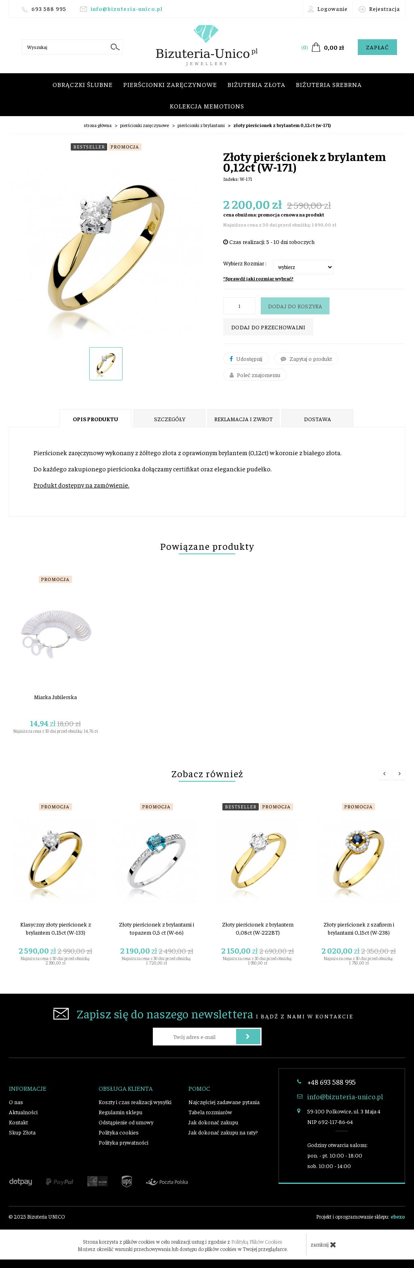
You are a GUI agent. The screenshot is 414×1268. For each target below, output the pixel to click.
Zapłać (377, 47)
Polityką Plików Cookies (256, 1241)
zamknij (323, 1244)
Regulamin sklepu (120, 1111)
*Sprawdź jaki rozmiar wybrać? (258, 278)
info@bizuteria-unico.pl (127, 8)
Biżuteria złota (256, 84)
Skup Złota (22, 1132)
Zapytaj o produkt (306, 358)
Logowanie (328, 9)
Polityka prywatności (123, 1142)
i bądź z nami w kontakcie (203, 1013)
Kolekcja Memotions (207, 106)
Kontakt (18, 1122)
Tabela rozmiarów (210, 1111)
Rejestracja (379, 9)
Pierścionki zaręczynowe (170, 84)
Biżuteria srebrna (329, 84)
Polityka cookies (119, 1132)
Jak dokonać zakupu (213, 1122)
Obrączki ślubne (83, 84)
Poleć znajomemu (255, 374)
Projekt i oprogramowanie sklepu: (360, 1216)
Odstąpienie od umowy (126, 1122)
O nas (16, 1101)
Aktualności (23, 1111)
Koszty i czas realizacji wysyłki (135, 1101)
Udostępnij (246, 358)
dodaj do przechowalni (268, 327)
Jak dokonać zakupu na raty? (223, 1132)
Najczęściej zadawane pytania (224, 1101)
